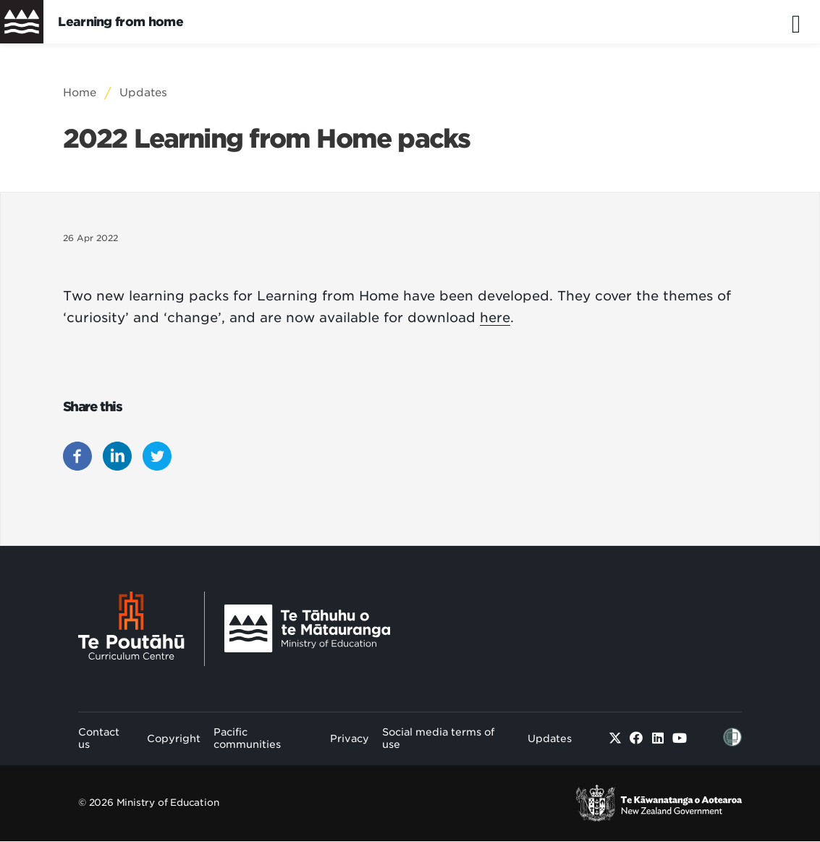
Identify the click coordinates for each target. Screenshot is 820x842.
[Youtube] (680, 738)
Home (79, 92)
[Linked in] (658, 738)
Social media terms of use (438, 738)
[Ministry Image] (307, 628)
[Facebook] (636, 738)
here (495, 317)
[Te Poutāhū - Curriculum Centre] (141, 628)
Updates (143, 92)
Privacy (349, 738)
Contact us (98, 738)
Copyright (173, 738)
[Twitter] (614, 738)
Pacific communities (247, 738)
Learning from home (120, 21)
